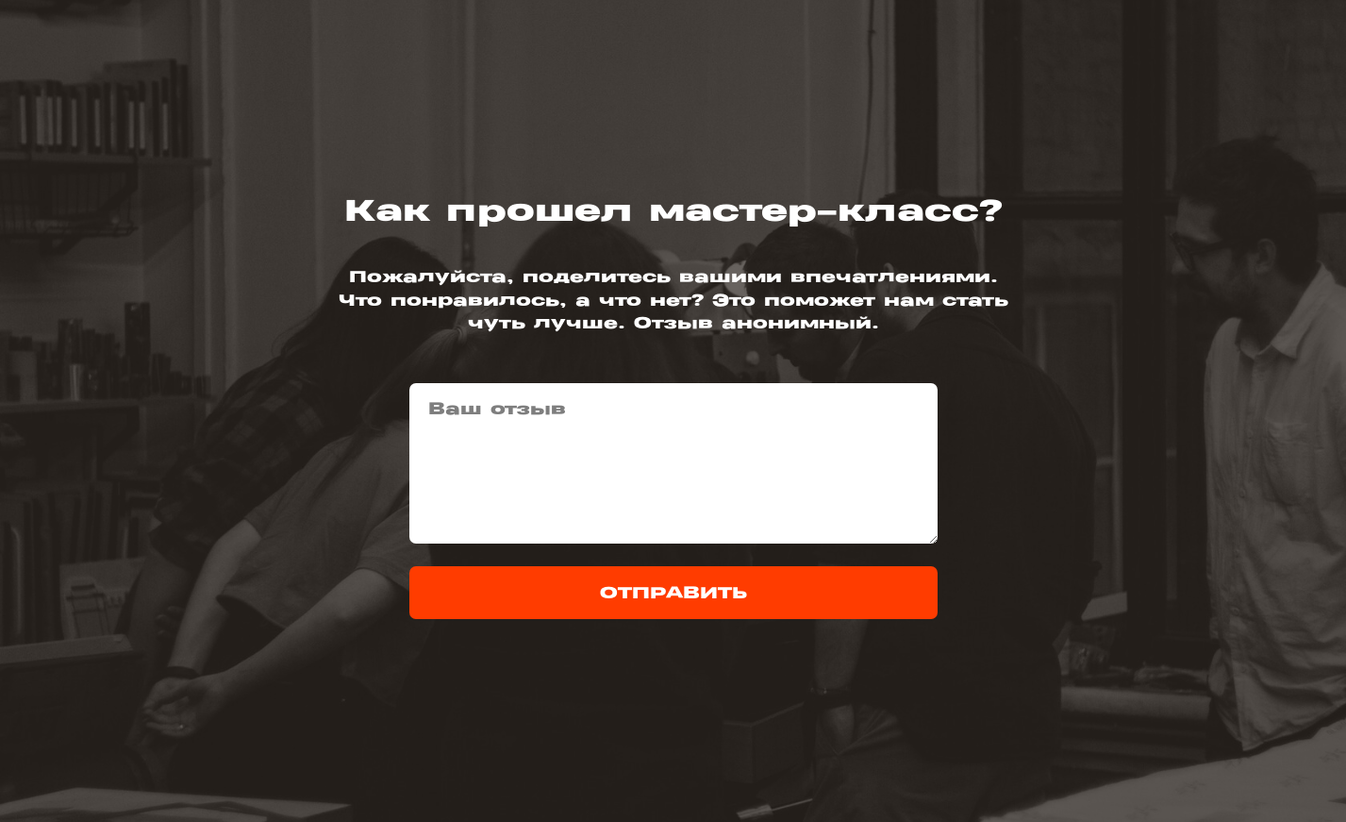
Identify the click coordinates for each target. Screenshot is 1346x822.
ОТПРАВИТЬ (673, 593)
